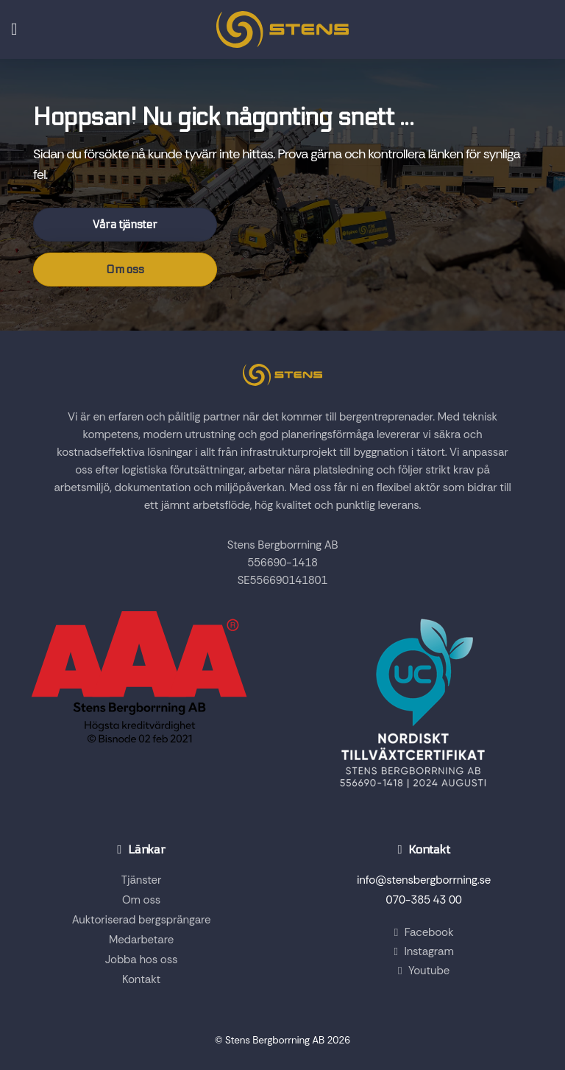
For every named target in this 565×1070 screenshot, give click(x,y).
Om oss (124, 269)
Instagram (423, 951)
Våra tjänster (125, 224)
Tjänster (141, 880)
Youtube (423, 970)
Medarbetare (141, 939)
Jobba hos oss (141, 959)
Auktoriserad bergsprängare (141, 919)
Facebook (424, 932)
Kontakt (141, 979)
